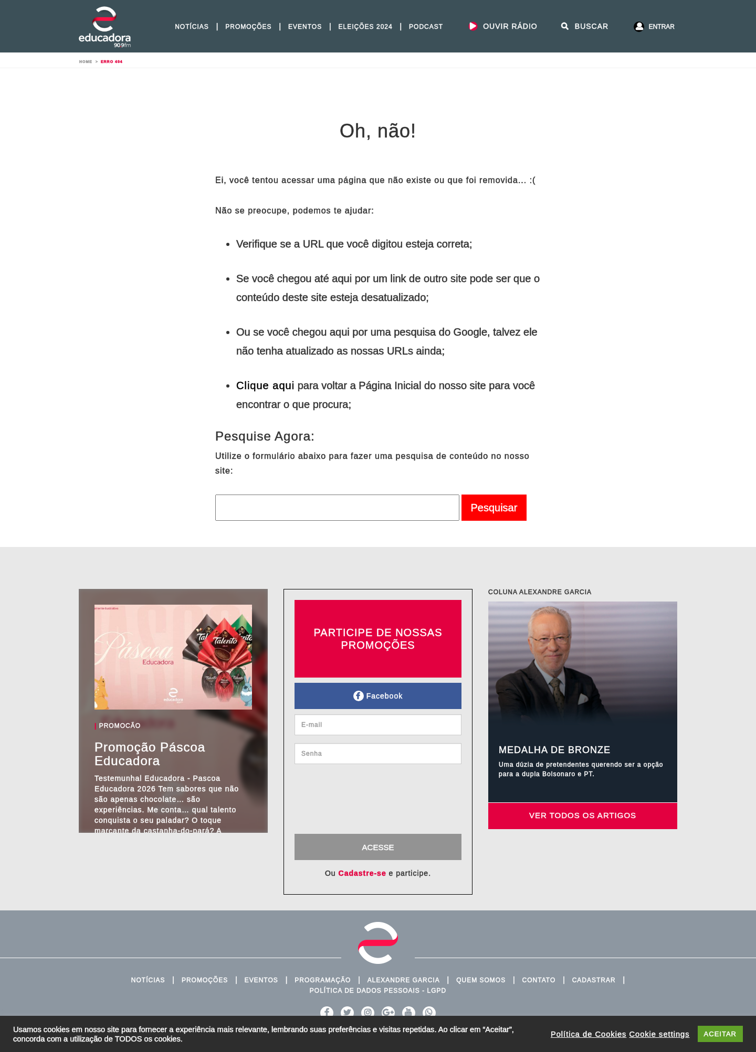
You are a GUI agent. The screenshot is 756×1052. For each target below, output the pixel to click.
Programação (323, 980)
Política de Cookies (588, 1034)
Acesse (378, 847)
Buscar (584, 26)
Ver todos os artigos (582, 815)
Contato (539, 980)
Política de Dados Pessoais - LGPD (378, 990)
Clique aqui (265, 385)
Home (85, 61)
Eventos (305, 26)
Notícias (192, 26)
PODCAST (426, 26)
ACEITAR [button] (720, 1034)
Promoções (248, 26)
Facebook (378, 696)
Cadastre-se (362, 873)
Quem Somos (481, 980)
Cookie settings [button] (659, 1034)
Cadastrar (594, 980)
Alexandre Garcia (404, 980)
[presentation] (382, 802)
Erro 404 (112, 61)
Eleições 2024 (366, 26)
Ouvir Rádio (502, 26)
